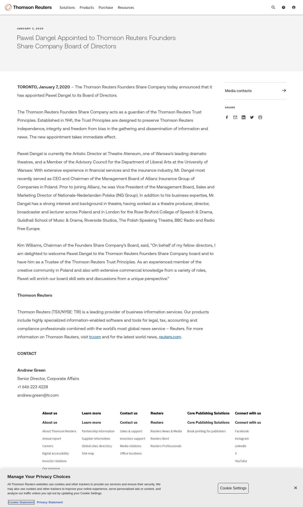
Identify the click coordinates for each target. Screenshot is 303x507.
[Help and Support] (283, 7)
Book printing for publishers (206, 431)
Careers (47, 446)
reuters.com (170, 336)
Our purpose (51, 468)
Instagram (242, 438)
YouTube (241, 461)
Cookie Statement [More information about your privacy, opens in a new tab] (21, 502)
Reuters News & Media (166, 431)
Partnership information (98, 431)
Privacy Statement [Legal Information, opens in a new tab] (49, 502)
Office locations (131, 453)
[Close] (296, 488)
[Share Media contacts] (255, 91)
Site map (88, 453)
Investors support (132, 438)
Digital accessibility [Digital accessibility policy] (55, 453)
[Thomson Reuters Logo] (30, 7)
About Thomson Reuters (59, 431)
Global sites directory (97, 446)
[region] (151, 488)
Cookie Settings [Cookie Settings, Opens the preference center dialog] (233, 488)
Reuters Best (160, 438)
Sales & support (131, 431)
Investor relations (54, 461)
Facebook (242, 431)
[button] (273, 7)
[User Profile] (293, 7)
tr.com (95, 336)
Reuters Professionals (166, 446)
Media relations (130, 446)
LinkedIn (240, 446)
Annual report (51, 438)
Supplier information (96, 438)
